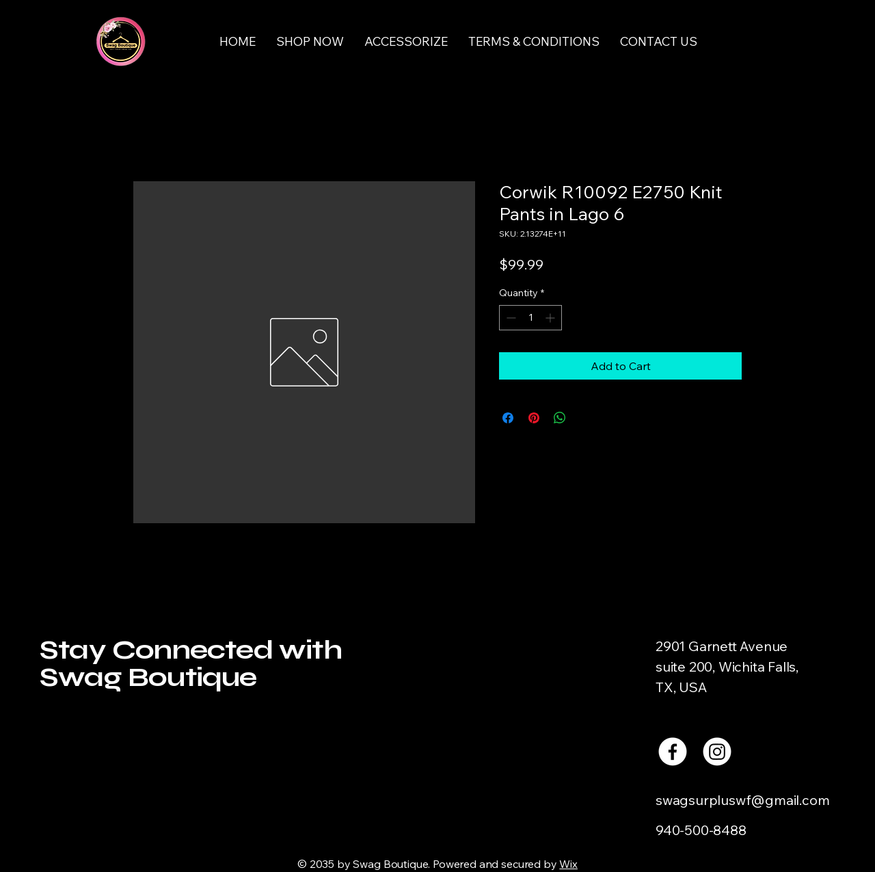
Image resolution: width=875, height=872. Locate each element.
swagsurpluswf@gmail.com (742, 799)
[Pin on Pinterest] (534, 418)
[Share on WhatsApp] (560, 418)
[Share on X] (586, 418)
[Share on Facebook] (508, 418)
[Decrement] (509, 318)
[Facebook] (673, 752)
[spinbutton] (530, 318)
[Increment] (551, 318)
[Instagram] (717, 752)
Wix (568, 864)
